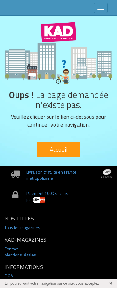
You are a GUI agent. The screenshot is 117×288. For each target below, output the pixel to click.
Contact (11, 249)
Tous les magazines (22, 227)
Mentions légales (20, 255)
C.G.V (9, 276)
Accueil (59, 149)
